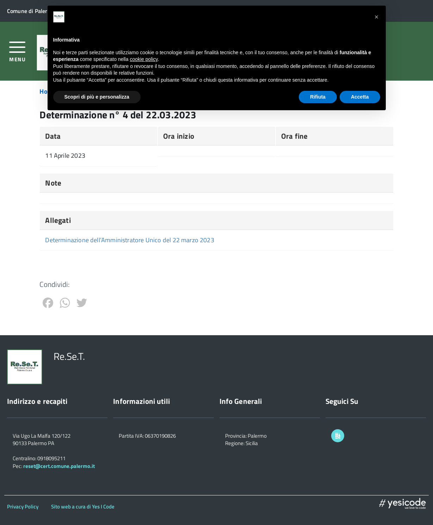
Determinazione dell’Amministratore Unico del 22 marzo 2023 (129, 240)
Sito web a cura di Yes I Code (83, 506)
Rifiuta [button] (318, 97)
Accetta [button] (360, 97)
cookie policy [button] (143, 59)
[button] (376, 17)
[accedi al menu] (17, 51)
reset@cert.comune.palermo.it (59, 466)
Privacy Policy (22, 506)
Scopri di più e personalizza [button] (96, 97)
